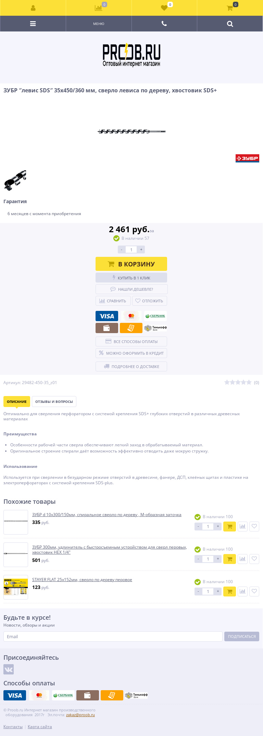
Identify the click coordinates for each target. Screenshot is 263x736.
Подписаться (242, 636)
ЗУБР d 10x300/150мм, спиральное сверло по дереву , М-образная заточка (106, 514)
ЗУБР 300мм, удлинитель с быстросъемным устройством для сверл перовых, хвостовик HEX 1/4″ (109, 549)
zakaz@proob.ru (80, 714)
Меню (98, 23)
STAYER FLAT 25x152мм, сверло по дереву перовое (82, 579)
